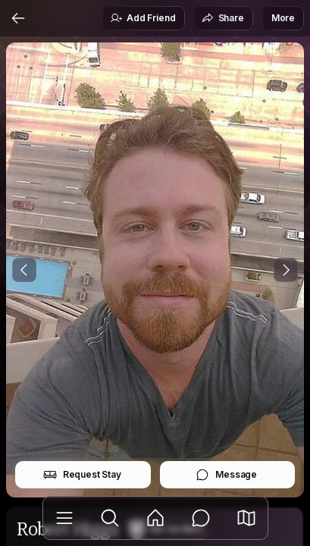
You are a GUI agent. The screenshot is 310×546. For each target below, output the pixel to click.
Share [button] (223, 18)
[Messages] (201, 518)
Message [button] (226, 475)
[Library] (64, 518)
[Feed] (155, 518)
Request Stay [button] (82, 475)
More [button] (283, 18)
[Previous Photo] (24, 270)
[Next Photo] (286, 270)
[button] (246, 518)
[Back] (18, 18)
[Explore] (110, 518)
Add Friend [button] (142, 18)
